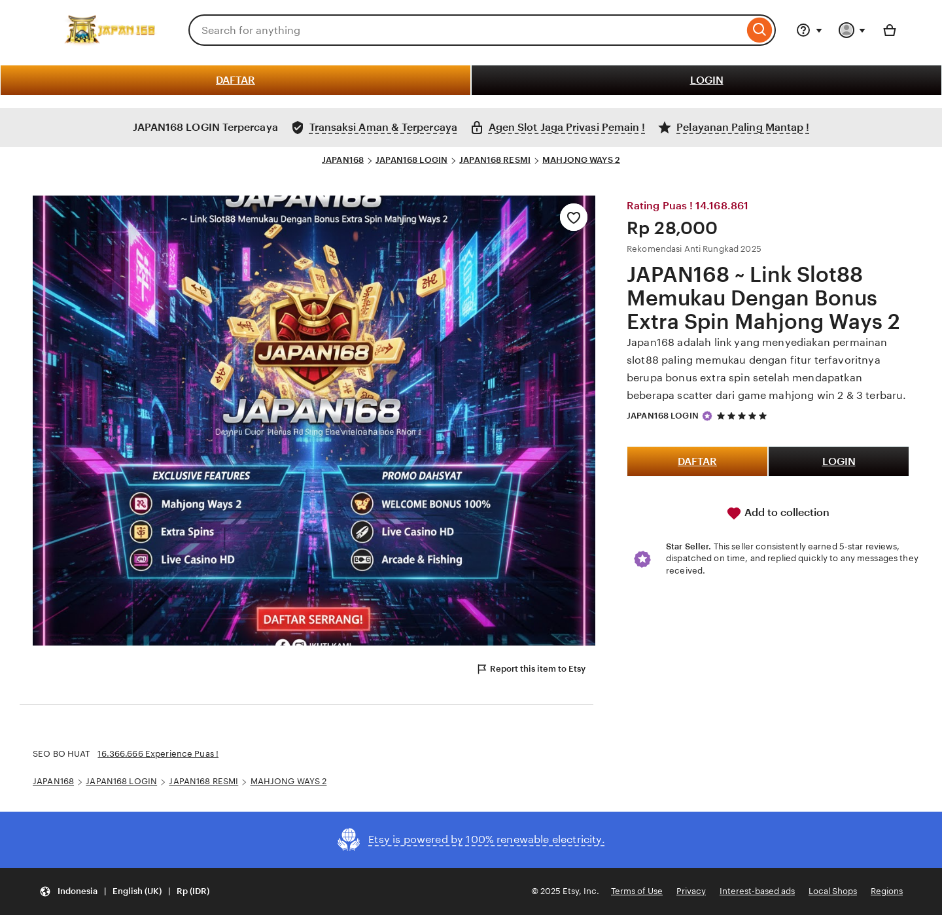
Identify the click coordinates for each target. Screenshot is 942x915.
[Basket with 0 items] (889, 30)
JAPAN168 (343, 160)
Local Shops (833, 891)
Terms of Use (637, 891)
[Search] (760, 30)
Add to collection (777, 513)
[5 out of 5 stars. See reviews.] (744, 415)
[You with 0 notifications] (852, 30)
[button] (124, 892)
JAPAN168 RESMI (495, 160)
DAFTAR (235, 80)
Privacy (691, 891)
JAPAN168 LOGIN (411, 160)
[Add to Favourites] (573, 217)
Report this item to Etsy (530, 669)
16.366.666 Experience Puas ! (157, 754)
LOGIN (707, 80)
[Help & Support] (809, 30)
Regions (887, 891)
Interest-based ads (757, 891)
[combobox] (466, 30)
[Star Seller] (707, 416)
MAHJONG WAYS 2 (581, 160)
